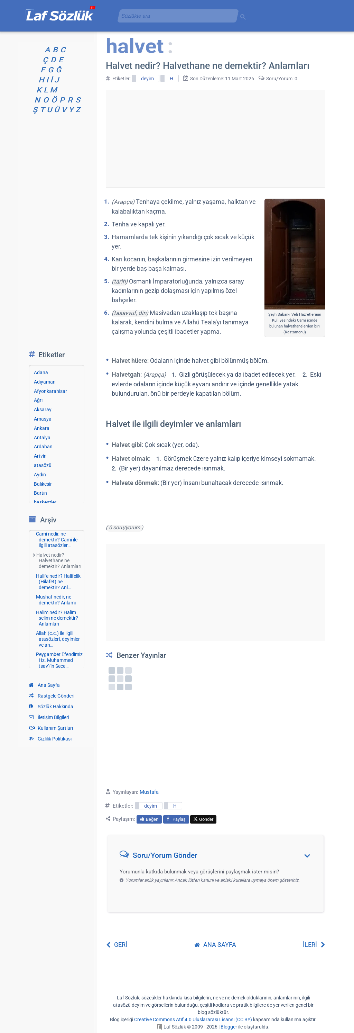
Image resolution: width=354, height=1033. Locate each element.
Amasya (43, 419)
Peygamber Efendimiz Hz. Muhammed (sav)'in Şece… (59, 660)
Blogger (229, 1027)
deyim (147, 78)
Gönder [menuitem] (203, 819)
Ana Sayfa (44, 685)
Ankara (41, 428)
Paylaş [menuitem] (176, 819)
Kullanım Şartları (51, 728)
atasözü (43, 465)
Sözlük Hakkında (51, 706)
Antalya (42, 437)
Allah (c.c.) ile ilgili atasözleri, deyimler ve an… (58, 639)
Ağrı (38, 400)
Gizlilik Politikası (50, 739)
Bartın (40, 493)
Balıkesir (43, 484)
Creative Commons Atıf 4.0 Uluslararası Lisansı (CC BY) (193, 1019)
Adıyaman (45, 382)
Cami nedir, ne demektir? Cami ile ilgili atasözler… (56, 539)
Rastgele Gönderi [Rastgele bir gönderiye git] (51, 696)
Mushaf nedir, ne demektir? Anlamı (56, 599)
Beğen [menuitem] (149, 819)
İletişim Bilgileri (49, 717)
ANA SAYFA (215, 944)
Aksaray (43, 409)
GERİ (116, 944)
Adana (41, 372)
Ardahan (43, 446)
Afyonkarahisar (50, 391)
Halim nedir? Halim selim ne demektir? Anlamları (57, 618)
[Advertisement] (215, 138)
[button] (218, 857)
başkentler (45, 502)
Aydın (40, 474)
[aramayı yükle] (175, 16)
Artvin (40, 456)
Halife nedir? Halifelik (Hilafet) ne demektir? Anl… (58, 582)
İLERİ (314, 944)
